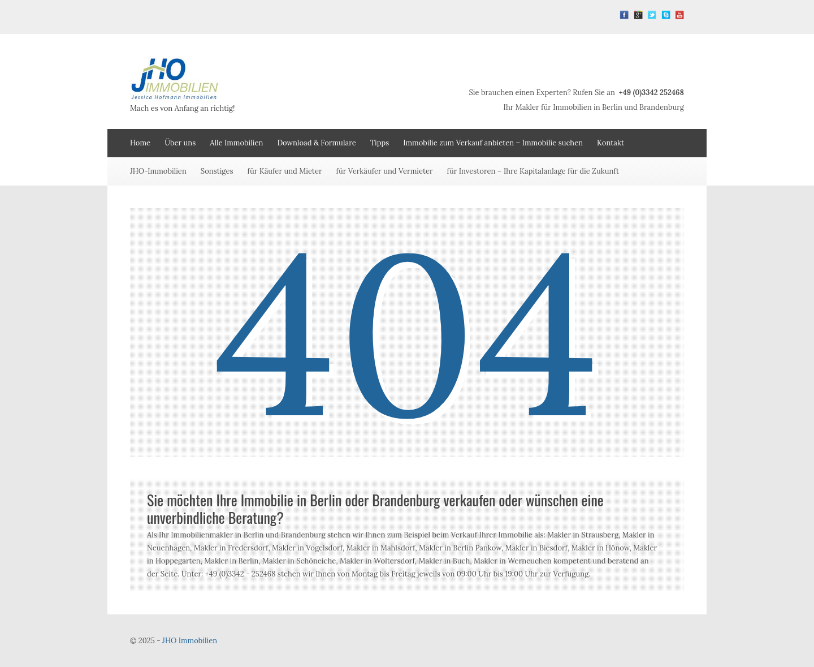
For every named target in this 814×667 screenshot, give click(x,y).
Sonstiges (217, 171)
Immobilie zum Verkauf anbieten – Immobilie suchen (493, 143)
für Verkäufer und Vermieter (384, 171)
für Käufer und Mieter (285, 171)
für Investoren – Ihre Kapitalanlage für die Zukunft (533, 171)
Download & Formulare (316, 143)
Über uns (180, 143)
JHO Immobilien (189, 641)
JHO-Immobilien (158, 171)
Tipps (379, 143)
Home (140, 143)
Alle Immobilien (236, 143)
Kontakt (610, 143)
